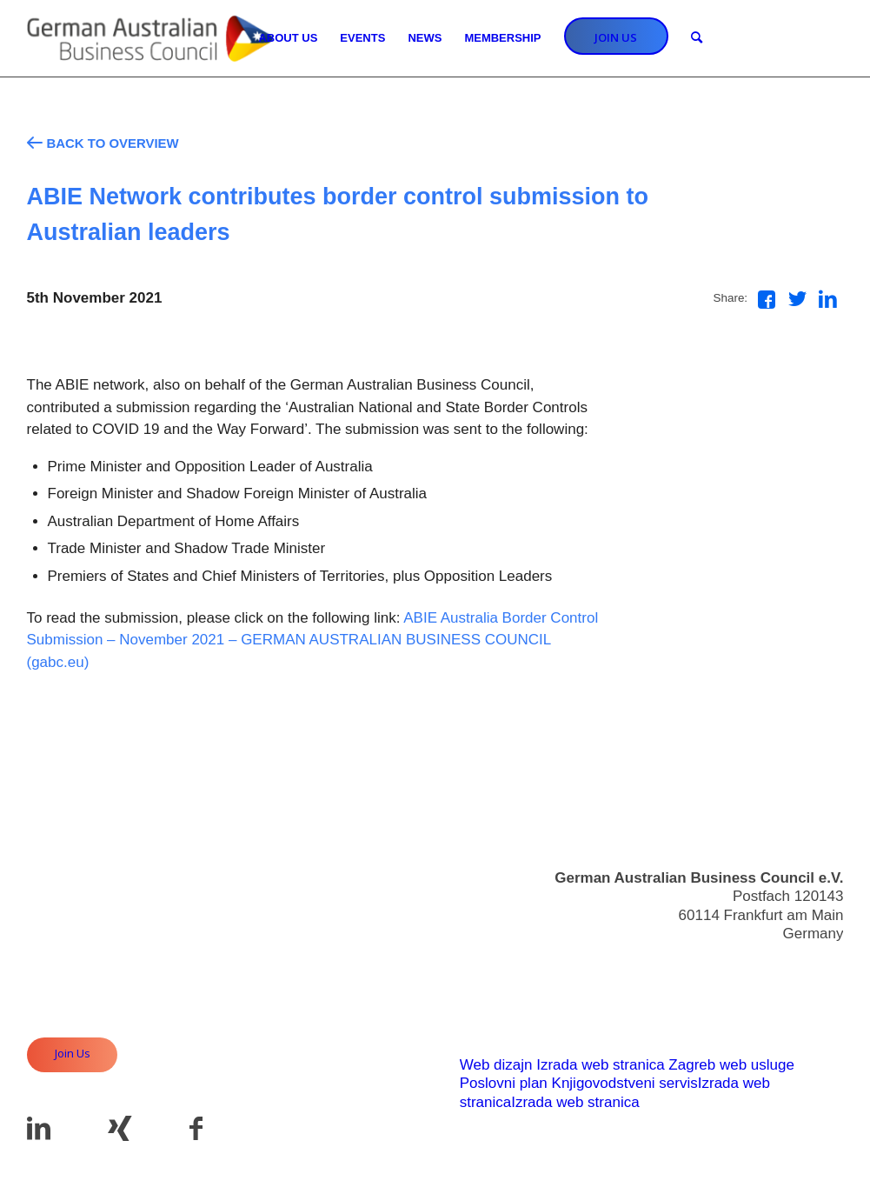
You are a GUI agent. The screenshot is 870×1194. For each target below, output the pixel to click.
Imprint (821, 1015)
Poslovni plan (504, 1083)
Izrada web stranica (600, 1065)
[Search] (697, 38)
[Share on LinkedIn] (828, 299)
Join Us (72, 1053)
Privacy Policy (798, 1033)
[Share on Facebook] (766, 299)
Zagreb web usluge (731, 1065)
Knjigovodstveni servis (625, 1083)
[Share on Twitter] (797, 299)
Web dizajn (496, 1065)
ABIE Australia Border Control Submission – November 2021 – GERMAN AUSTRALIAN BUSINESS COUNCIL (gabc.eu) (313, 640)
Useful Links (803, 996)
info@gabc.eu (797, 965)
